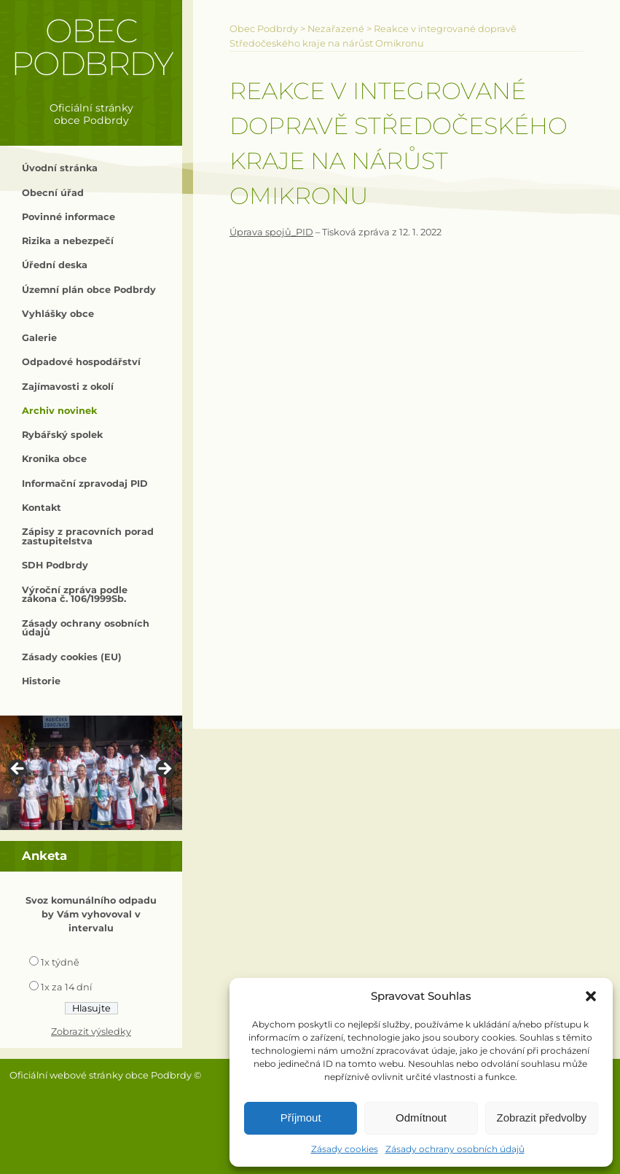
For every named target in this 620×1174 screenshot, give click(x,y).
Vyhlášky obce (58, 313)
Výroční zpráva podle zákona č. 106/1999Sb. (74, 594)
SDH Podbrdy (55, 565)
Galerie (39, 337)
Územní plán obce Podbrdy (89, 289)
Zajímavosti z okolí (68, 386)
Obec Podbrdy (91, 47)
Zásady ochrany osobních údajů (455, 1148)
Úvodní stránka (60, 168)
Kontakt (41, 507)
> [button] (164, 769)
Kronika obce (54, 458)
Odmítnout (421, 1117)
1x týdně (60, 962)
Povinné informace (68, 216)
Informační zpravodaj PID (85, 483)
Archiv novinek (59, 410)
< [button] (18, 769)
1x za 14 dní (66, 987)
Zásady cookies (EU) (72, 656)
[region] (91, 773)
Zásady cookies (344, 1148)
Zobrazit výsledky (91, 1031)
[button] (591, 996)
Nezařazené (335, 28)
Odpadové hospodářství (81, 361)
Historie (41, 681)
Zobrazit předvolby (541, 1117)
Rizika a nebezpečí (68, 240)
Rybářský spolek (62, 434)
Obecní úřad (53, 192)
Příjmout (300, 1117)
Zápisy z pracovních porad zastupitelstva (88, 536)
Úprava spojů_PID (271, 232)
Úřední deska (54, 264)
